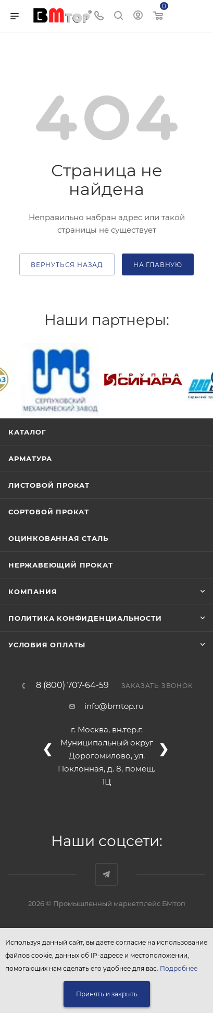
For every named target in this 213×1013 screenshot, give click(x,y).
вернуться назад (67, 265)
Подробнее (178, 968)
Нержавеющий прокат (60, 565)
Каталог (27, 432)
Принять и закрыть (106, 994)
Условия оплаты (46, 645)
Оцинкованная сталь (58, 538)
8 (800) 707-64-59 (72, 685)
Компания (32, 591)
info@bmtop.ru (114, 706)
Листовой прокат (49, 485)
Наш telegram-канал (106, 874)
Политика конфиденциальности (85, 618)
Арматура (30, 458)
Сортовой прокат (48, 512)
